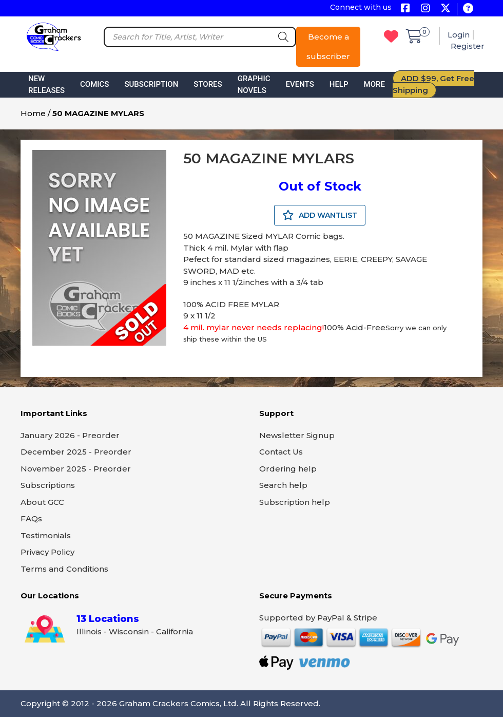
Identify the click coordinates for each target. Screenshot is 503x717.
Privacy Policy (47, 552)
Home (33, 113)
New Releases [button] (46, 84)
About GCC (42, 502)
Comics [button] (94, 84)
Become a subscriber (328, 46)
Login (459, 35)
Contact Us (281, 452)
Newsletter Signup (297, 435)
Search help (283, 485)
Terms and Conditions (64, 569)
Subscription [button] (151, 84)
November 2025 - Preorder (76, 469)
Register (468, 46)
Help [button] (339, 84)
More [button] (374, 84)
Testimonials (46, 535)
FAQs (31, 518)
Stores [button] (208, 84)
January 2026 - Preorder (70, 435)
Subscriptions (48, 485)
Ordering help (288, 469)
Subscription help (294, 502)
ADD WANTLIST (319, 215)
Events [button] (300, 84)
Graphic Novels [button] (254, 84)
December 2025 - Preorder (76, 452)
